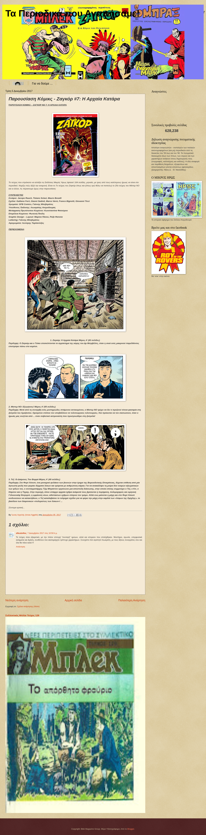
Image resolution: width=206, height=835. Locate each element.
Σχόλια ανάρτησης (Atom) (28, 606)
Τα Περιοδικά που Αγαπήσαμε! (72, 13)
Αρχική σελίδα (73, 600)
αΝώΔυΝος (21, 533)
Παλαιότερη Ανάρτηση (131, 600)
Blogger (130, 829)
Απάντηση (20, 547)
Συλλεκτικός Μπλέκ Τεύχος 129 (22, 615)
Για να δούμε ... (42, 83)
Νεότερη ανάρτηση (16, 600)
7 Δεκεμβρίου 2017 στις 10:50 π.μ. (42, 533)
